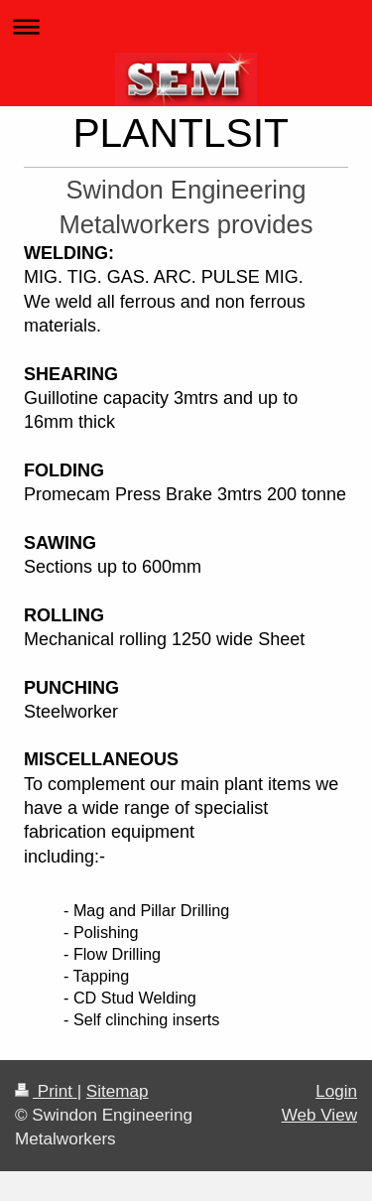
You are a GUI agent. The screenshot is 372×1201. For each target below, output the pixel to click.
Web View (319, 1115)
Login (336, 1091)
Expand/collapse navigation (186, 26)
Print (46, 1091)
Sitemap (117, 1091)
